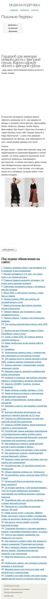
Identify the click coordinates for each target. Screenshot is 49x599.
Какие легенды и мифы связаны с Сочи (24, 390)
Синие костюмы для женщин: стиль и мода (26, 450)
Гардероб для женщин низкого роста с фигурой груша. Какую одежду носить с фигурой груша (20, 61)
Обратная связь (9, 596)
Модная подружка (24, 5)
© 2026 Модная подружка (11, 585)
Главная (14, 10)
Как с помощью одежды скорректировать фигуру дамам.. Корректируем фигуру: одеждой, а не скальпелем (23, 550)
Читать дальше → (9, 249)
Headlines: (10, 349)
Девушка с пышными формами (13, 28)
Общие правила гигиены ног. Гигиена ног (25, 472)
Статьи (34, 10)
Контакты (7, 589)
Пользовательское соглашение (20, 589)
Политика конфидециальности (13, 592)
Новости (24, 10)
